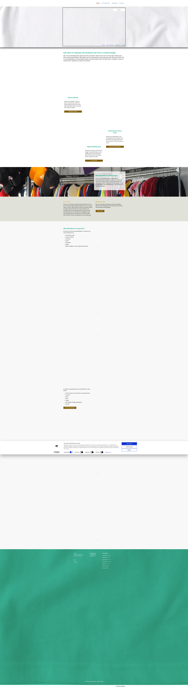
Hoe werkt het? (105, 3)
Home (96, 3)
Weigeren (129, 682)
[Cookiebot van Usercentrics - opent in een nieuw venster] (56, 685)
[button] (119, 9)
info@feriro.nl (92, 555)
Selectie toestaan (129, 679)
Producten (114, 3)
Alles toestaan (129, 676)
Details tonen (107, 684)
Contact (122, 3)
